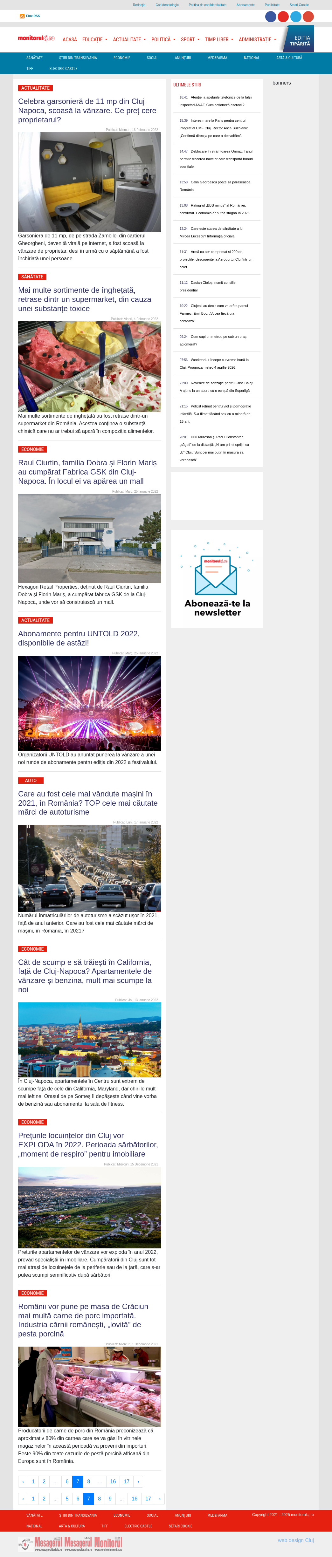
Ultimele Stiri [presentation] (187, 84)
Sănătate (34, 58)
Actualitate (35, 88)
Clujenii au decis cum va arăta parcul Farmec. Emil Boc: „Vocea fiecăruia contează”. (214, 313)
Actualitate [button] (127, 40)
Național (252, 58)
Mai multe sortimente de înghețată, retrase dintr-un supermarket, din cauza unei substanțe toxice (84, 299)
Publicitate (272, 5)
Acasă (70, 40)
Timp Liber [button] (217, 40)
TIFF (29, 68)
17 (126, 1481)
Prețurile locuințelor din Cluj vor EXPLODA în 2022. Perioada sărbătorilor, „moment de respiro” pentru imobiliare (88, 1144)
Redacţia (139, 5)
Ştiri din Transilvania (78, 58)
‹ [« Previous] (23, 1481)
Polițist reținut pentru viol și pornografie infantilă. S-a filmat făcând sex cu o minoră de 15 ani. (215, 413)
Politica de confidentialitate (207, 5)
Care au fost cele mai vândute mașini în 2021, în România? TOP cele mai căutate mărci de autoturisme (88, 802)
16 (113, 1481)
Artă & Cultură (289, 58)
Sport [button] (188, 40)
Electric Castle (63, 68)
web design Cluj (296, 1540)
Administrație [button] (256, 40)
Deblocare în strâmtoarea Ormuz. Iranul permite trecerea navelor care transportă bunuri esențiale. (216, 158)
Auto (31, 780)
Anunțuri (183, 58)
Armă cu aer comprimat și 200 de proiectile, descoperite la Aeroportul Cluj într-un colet (216, 259)
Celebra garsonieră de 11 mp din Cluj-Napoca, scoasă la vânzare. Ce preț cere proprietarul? (87, 110)
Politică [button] (161, 40)
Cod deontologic (167, 5)
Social (152, 58)
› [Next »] (138, 1481)
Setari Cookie (299, 5)
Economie (122, 58)
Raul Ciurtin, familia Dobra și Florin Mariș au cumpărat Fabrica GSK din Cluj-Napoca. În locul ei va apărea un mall (87, 471)
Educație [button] (93, 40)
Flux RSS (33, 16)
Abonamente (246, 5)
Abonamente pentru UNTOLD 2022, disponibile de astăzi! (79, 638)
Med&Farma (217, 58)
